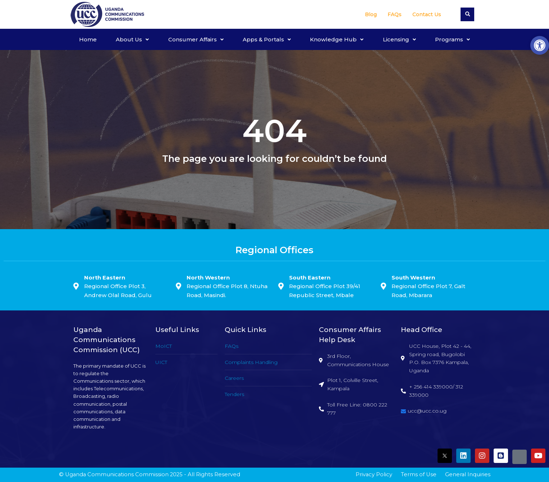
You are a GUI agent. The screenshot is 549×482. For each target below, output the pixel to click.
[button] (539, 45)
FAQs (395, 14)
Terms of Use (418, 474)
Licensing (399, 39)
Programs (452, 39)
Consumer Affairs (196, 39)
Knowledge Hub (336, 39)
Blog (371, 14)
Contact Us (426, 14)
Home (88, 39)
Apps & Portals (267, 39)
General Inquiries (467, 474)
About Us (132, 39)
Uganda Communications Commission (117, 474)
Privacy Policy (374, 474)
